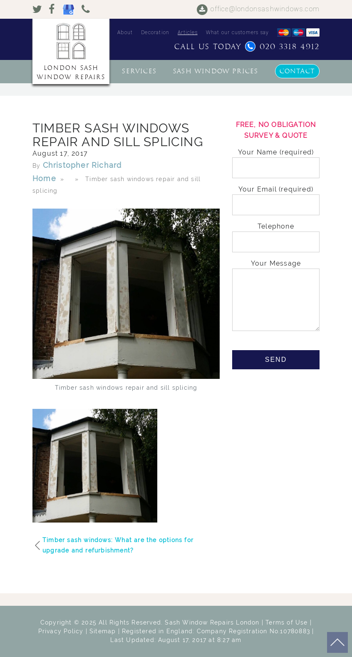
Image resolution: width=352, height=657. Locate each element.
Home (44, 178)
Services (139, 71)
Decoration (155, 32)
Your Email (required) (276, 197)
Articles (188, 32)
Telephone (276, 234)
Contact (297, 71)
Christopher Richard (82, 165)
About (125, 32)
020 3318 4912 (282, 46)
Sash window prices (215, 71)
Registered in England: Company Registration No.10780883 (216, 631)
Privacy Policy (61, 631)
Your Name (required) (276, 160)
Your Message (276, 296)
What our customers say (237, 32)
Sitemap (102, 631)
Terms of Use (286, 622)
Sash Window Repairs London (212, 622)
